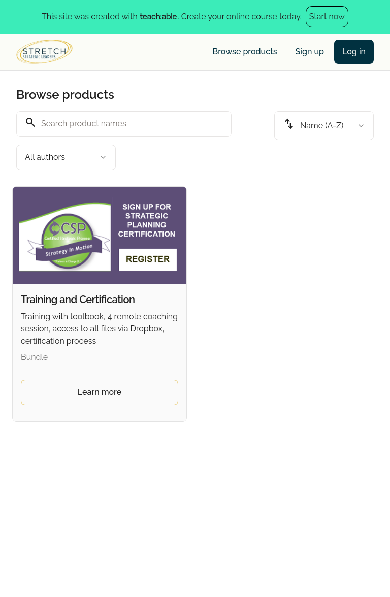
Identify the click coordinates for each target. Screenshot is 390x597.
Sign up (310, 51)
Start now (327, 16)
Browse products (245, 51)
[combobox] (66, 157)
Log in (354, 51)
